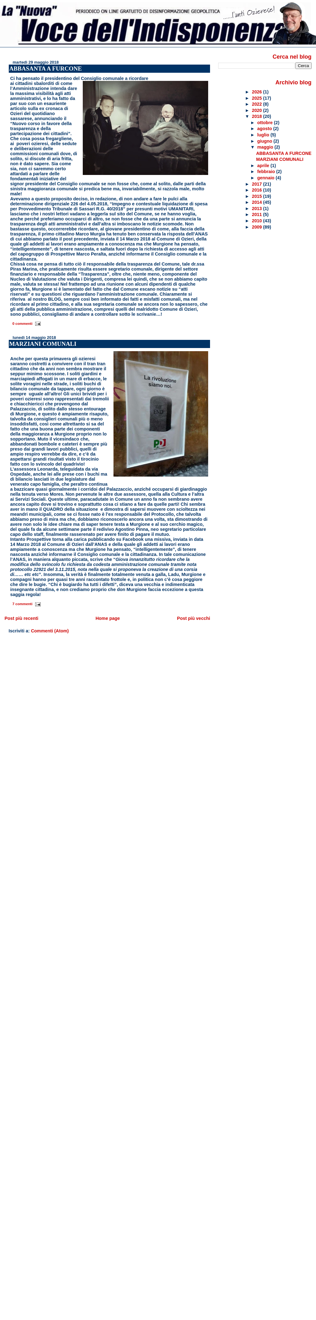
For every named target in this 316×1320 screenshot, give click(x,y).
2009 (257, 227)
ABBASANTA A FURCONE (45, 68)
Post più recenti (21, 618)
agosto (265, 128)
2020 (257, 110)
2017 (257, 184)
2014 (257, 202)
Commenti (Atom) (50, 630)
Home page (108, 618)
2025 (257, 98)
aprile (264, 165)
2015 (257, 196)
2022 (257, 104)
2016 (257, 190)
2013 (257, 208)
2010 (257, 220)
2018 (257, 116)
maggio (266, 147)
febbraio (266, 171)
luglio (264, 134)
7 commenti (22, 604)
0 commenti (22, 323)
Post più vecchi (193, 618)
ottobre (265, 122)
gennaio (266, 177)
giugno (265, 141)
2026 (257, 91)
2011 (257, 214)
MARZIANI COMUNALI (42, 344)
